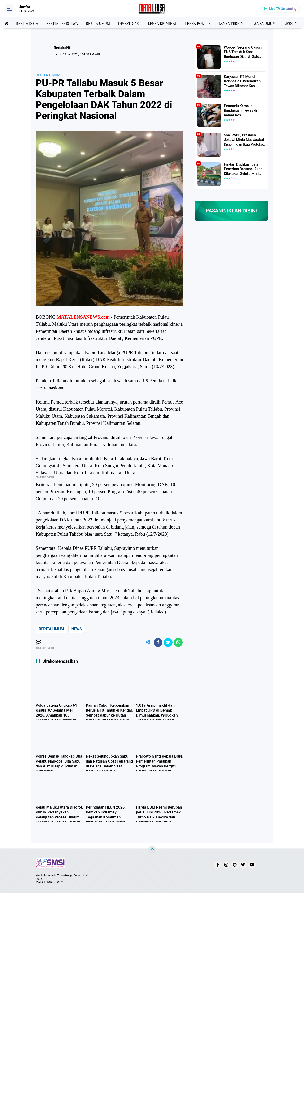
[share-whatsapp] (178, 642)
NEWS (76, 629)
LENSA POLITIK (205, 22)
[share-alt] (146, 642)
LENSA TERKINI (241, 22)
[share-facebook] (156, 642)
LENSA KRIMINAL (169, 22)
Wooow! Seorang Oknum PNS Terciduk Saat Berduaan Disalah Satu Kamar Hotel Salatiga (242, 52)
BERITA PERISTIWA (64, 22)
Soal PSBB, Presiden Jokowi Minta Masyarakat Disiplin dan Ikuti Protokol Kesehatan (243, 139)
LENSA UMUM (275, 22)
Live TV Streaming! (283, 9)
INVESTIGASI (134, 22)
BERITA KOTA (28, 22)
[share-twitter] (167, 642)
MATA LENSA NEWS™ (49, 882)
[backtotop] (152, 850)
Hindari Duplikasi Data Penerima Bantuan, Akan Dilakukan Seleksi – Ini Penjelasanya (242, 169)
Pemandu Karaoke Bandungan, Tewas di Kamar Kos (239, 110)
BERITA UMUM (101, 22)
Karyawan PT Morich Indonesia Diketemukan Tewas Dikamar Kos (241, 81)
